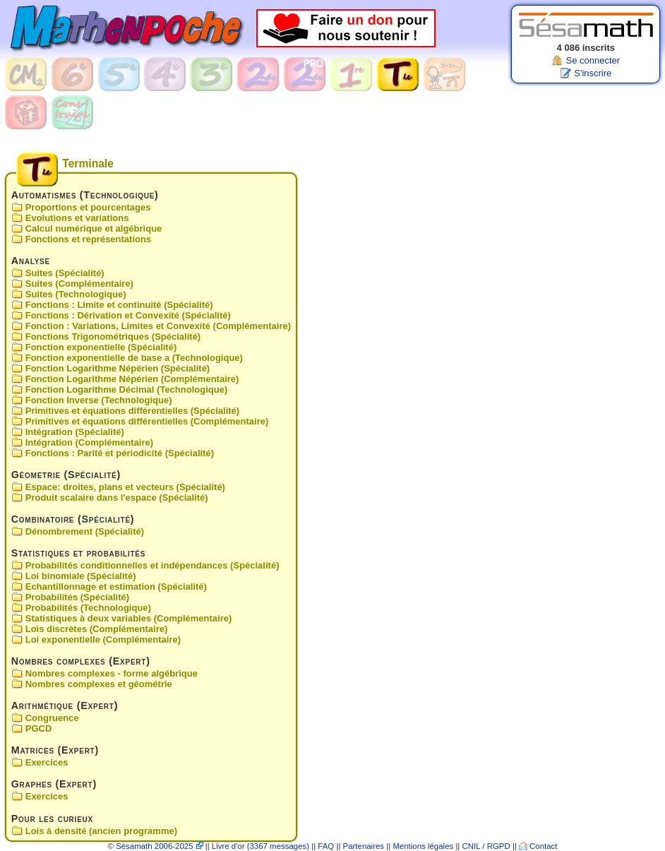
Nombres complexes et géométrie (98, 684)
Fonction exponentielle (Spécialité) (101, 347)
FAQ (326, 847)
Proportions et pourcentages (88, 207)
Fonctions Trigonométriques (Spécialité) (112, 336)
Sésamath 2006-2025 (154, 847)
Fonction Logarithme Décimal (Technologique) (126, 389)
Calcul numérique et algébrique (93, 228)
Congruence (52, 718)
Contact (543, 847)
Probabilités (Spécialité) (77, 597)
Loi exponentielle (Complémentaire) (103, 639)
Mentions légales (423, 847)
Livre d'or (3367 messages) (260, 847)
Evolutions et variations (77, 218)
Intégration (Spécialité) (74, 432)
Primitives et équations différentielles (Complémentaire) (147, 421)
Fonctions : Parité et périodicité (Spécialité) (119, 453)
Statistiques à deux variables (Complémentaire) (128, 618)
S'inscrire (592, 73)
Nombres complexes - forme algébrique (111, 673)
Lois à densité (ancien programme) (101, 831)
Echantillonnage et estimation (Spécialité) (116, 586)
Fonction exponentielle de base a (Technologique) (134, 357)
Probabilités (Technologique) (88, 607)
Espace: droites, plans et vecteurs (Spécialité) (125, 487)
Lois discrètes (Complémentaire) (96, 629)
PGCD (38, 729)
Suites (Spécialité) (64, 273)
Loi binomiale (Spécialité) (80, 576)
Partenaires (364, 847)
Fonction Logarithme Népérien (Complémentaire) (132, 379)
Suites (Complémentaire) (79, 283)
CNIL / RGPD (486, 847)
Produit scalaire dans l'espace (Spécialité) (116, 497)
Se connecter (592, 60)
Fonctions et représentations (88, 239)
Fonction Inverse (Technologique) (98, 400)
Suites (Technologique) (75, 294)
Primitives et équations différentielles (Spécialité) (132, 410)
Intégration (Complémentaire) (89, 442)
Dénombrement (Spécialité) (84, 531)
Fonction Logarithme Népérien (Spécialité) (117, 368)
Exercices (46, 763)
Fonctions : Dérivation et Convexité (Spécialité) (128, 315)
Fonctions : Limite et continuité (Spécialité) (119, 304)
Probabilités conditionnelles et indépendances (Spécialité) (152, 565)
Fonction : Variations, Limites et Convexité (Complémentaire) (158, 326)
